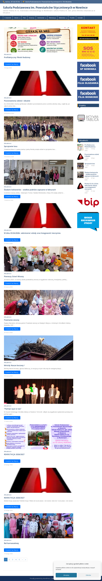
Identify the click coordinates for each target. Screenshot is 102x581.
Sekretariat (40, 18)
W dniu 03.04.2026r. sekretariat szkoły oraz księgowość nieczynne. (32, 233)
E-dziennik (8, 18)
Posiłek (72, 18)
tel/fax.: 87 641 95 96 (12, 2)
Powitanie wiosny (11, 320)
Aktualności (7, 54)
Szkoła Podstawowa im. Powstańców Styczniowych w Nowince (45, 7)
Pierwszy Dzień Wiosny (14, 276)
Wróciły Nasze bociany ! (14, 365)
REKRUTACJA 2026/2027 (14, 454)
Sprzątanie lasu (10, 146)
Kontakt (80, 18)
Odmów (88, 575)
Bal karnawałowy (11, 543)
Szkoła (16, 18)
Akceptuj (66, 575)
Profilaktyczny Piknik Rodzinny (17, 57)
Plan (24, 18)
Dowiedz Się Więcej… (12, 64)
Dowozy (31, 18)
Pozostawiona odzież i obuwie (17, 101)
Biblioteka (62, 18)
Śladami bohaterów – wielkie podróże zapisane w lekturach (30, 189)
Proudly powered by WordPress (40, 578)
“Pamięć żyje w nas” (12, 409)
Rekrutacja (52, 18)
